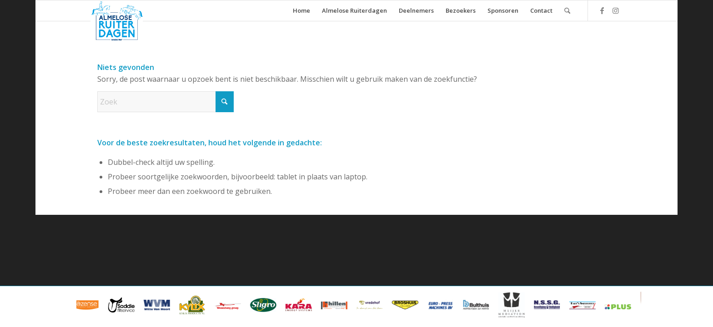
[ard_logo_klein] (116, 20)
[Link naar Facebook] (602, 10)
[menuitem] (301, 10)
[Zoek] (567, 10)
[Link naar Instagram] (616, 10)
